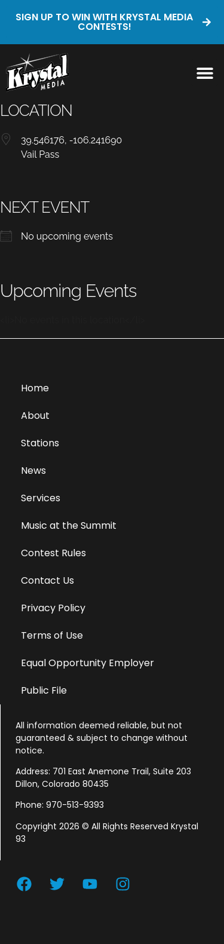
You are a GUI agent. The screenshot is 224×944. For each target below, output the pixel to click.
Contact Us (47, 580)
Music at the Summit (68, 525)
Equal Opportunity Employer (87, 663)
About (35, 415)
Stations (40, 443)
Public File (44, 690)
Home (35, 388)
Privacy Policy (53, 608)
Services (40, 498)
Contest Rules (53, 553)
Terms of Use (52, 635)
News (33, 470)
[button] (204, 72)
